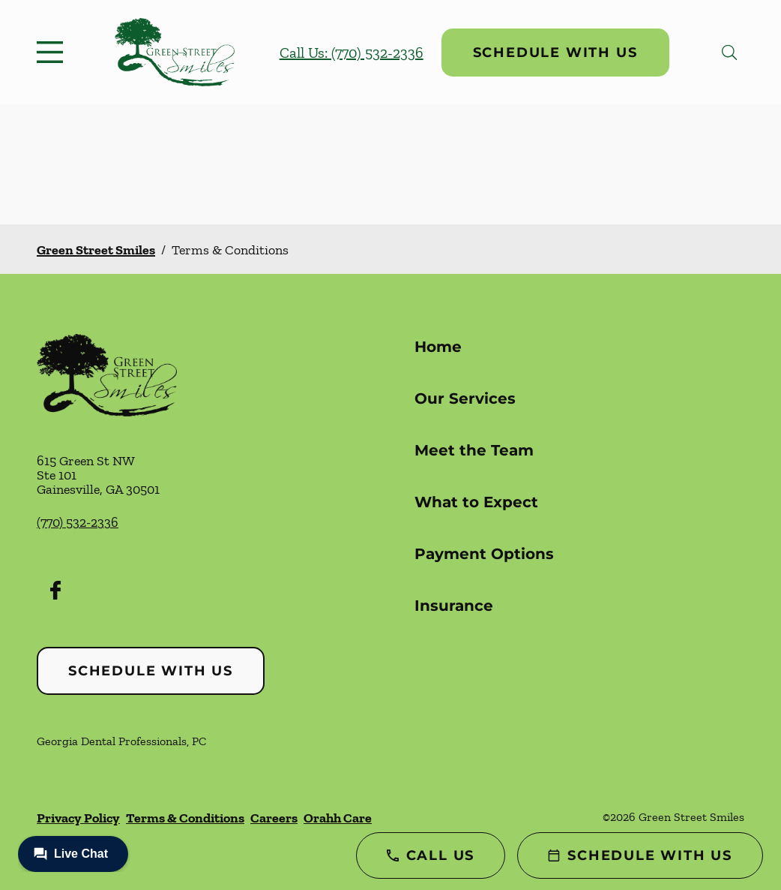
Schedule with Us (555, 52)
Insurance (453, 606)
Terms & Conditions (185, 818)
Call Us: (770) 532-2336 (351, 53)
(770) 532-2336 (77, 522)
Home (438, 347)
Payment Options (484, 554)
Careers (274, 818)
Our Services (465, 398)
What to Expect (476, 502)
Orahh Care (338, 818)
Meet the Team (474, 450)
